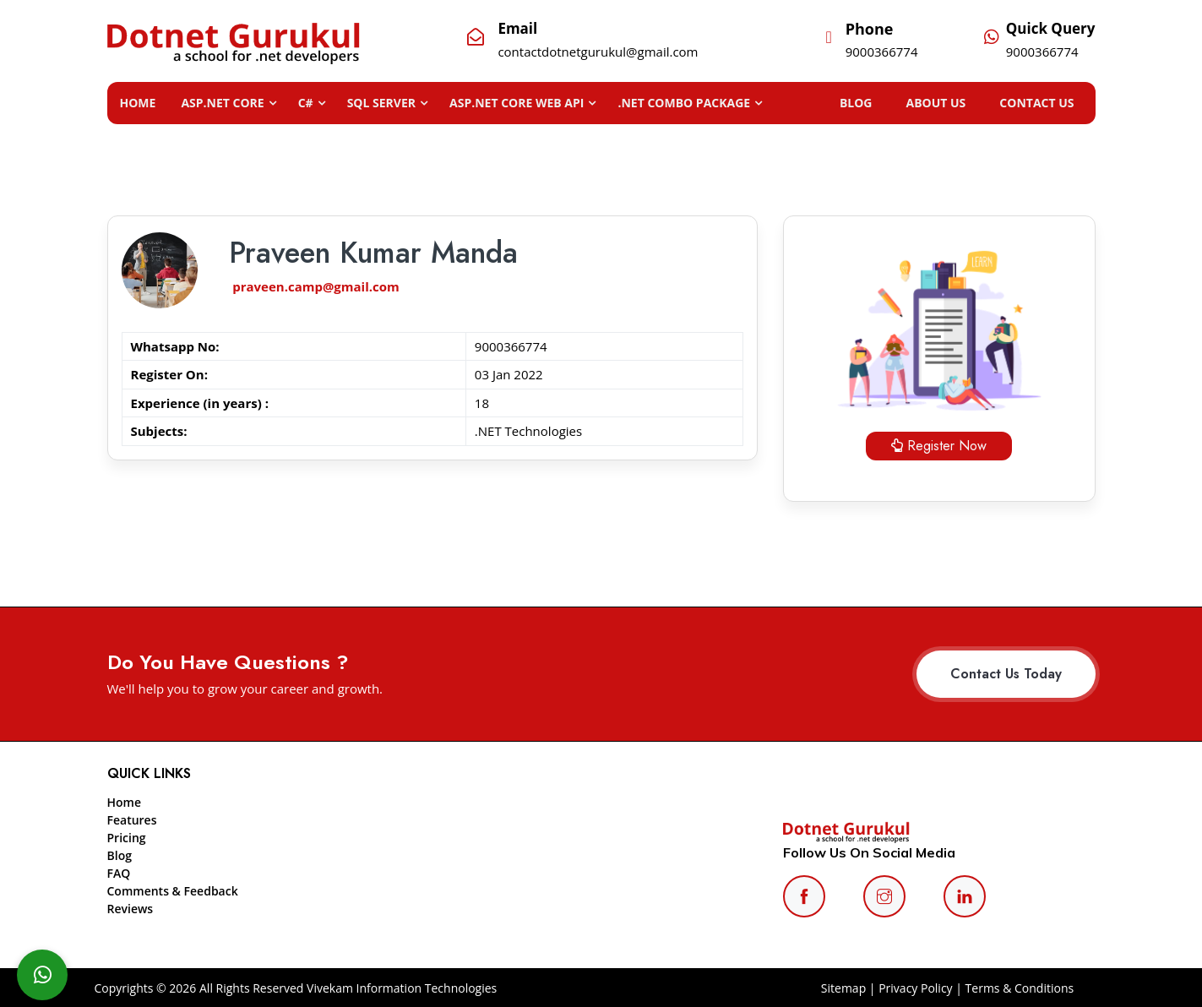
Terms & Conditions (1019, 988)
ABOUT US (953, 103)
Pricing (126, 838)
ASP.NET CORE (222, 103)
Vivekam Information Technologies (400, 988)
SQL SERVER (381, 103)
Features (132, 820)
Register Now (939, 445)
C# (305, 103)
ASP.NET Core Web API (516, 103)
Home (138, 103)
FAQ (119, 873)
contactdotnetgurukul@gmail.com (598, 51)
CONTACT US (1045, 103)
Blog (119, 855)
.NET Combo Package (683, 103)
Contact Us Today (1006, 673)
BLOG (881, 103)
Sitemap (843, 988)
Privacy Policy (915, 988)
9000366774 (882, 51)
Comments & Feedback (172, 891)
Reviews (130, 909)
